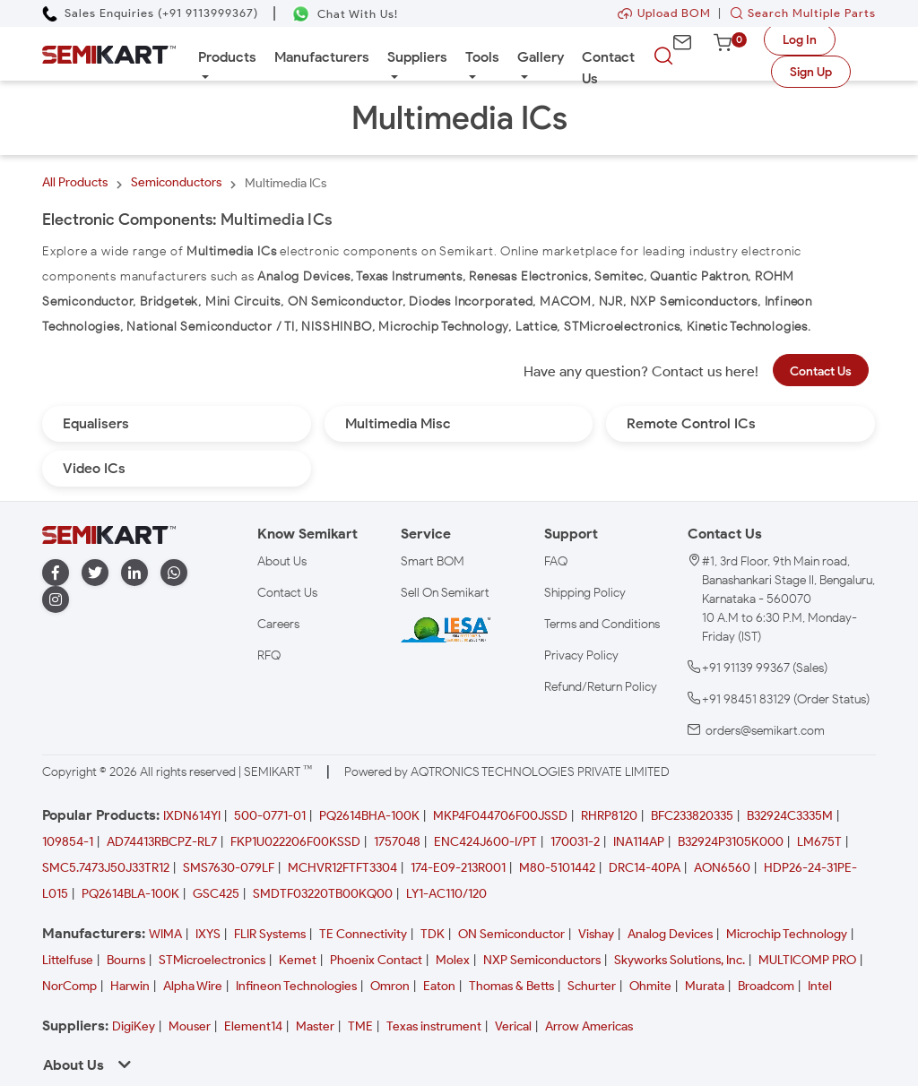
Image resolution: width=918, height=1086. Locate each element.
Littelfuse (67, 960)
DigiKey (133, 1026)
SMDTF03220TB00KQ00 (323, 893)
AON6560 (722, 867)
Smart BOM (432, 561)
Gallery (540, 56)
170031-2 (575, 841)
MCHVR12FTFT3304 (342, 867)
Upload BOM (664, 13)
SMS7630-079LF (228, 867)
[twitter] (95, 573)
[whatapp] (174, 573)
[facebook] (55, 573)
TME (360, 1026)
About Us (282, 561)
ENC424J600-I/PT (485, 841)
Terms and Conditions (602, 624)
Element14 (253, 1026)
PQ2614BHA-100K (369, 815)
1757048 (397, 841)
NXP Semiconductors (542, 960)
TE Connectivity (363, 934)
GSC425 (216, 893)
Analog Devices (670, 934)
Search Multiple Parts (799, 13)
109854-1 (67, 841)
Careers (278, 624)
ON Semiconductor (511, 934)
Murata (704, 986)
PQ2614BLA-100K (130, 893)
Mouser (190, 1026)
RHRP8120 (609, 815)
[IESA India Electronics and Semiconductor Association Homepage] (445, 629)
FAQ (555, 561)
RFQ (269, 655)
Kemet (297, 960)
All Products (75, 182)
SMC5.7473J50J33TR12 (105, 867)
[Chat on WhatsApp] (344, 14)
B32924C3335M (790, 815)
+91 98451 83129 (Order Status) (786, 699)
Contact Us (608, 67)
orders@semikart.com (765, 730)
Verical (513, 1026)
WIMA (165, 934)
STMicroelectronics (212, 960)
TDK (432, 934)
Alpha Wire (192, 986)
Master (315, 1026)
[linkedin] (134, 573)
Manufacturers (321, 56)
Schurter (591, 986)
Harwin (130, 986)
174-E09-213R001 (458, 867)
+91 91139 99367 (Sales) (764, 668)
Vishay (596, 934)
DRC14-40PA (644, 867)
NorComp (69, 986)
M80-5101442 (557, 867)
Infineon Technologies (296, 986)
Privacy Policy (581, 655)
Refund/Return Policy (600, 686)
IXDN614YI (192, 815)
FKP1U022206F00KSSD (295, 841)
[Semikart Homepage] (109, 53)
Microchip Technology (786, 934)
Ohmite (650, 986)
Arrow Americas (589, 1026)
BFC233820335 (692, 815)
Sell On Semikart (445, 592)
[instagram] (55, 599)
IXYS (208, 934)
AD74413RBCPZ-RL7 (162, 841)
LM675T (819, 841)
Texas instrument (433, 1026)
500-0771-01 (270, 815)
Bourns (126, 960)
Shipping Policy (585, 592)
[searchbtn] (663, 56)
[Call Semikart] (150, 13)
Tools (482, 56)
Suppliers (417, 56)
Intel (820, 986)
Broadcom (766, 986)
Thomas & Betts (511, 986)
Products (227, 56)
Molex (453, 960)
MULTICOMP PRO (807, 960)
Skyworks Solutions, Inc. (679, 960)
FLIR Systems (270, 934)
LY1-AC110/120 (446, 893)
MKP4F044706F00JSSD (500, 815)
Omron (390, 986)
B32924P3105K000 (731, 841)
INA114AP (638, 841)
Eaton (439, 986)
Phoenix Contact (376, 960)
